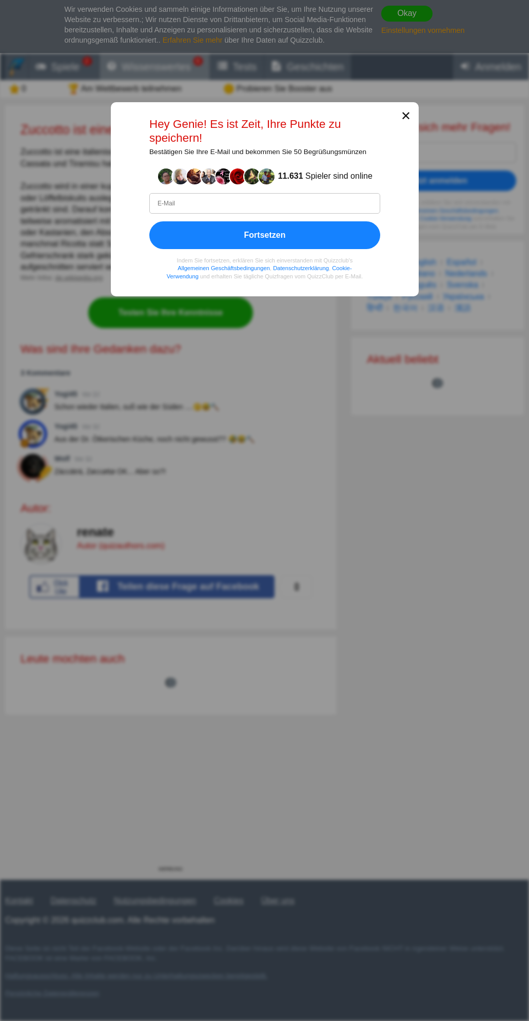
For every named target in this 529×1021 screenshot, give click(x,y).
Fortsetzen (264, 234)
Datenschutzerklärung (301, 268)
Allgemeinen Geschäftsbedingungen (224, 268)
